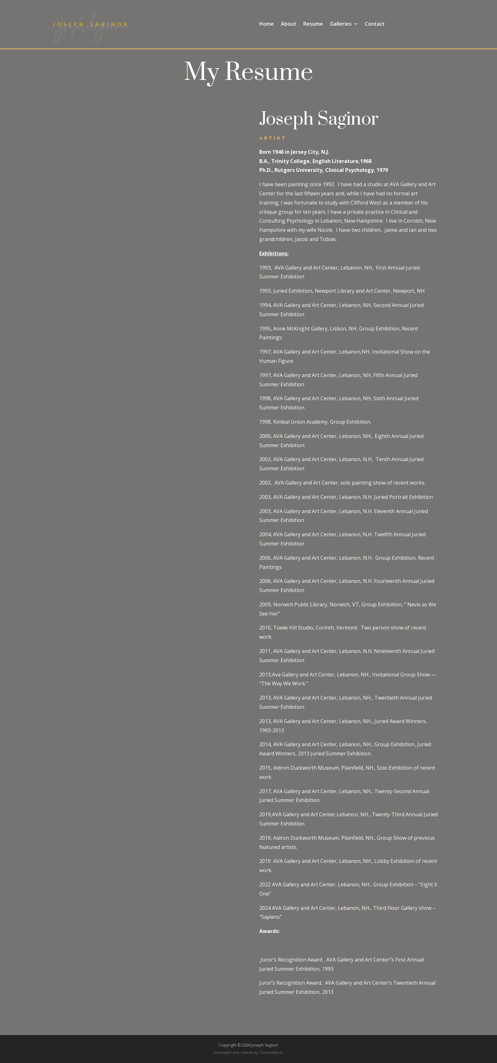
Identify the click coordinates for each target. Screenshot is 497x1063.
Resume (313, 24)
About (288, 24)
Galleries (341, 24)
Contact (375, 24)
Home (266, 24)
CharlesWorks (271, 1052)
